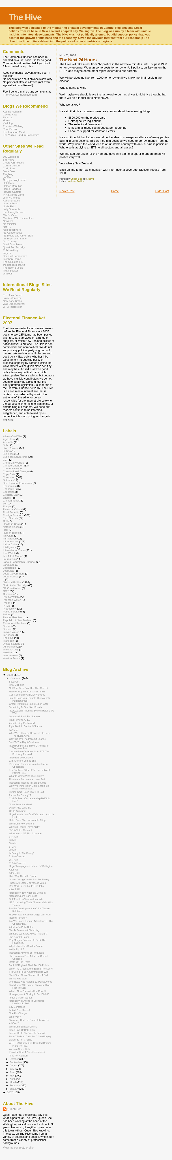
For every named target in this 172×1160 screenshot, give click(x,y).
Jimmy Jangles (11, 197)
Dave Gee (9, 171)
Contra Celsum (11, 165)
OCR (6, 591)
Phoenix (7, 602)
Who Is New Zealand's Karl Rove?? (27, 991)
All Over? (14, 1023)
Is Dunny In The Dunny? (21, 853)
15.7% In (13, 859)
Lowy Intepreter (12, 297)
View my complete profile (18, 1147)
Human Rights (11, 532)
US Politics (9, 646)
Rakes (6, 614)
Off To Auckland (17, 811)
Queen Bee (14, 1109)
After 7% (13, 869)
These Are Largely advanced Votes (27, 883)
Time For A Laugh (18, 1055)
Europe (7, 506)
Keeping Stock (11, 200)
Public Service (11, 611)
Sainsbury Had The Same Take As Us (29, 1020)
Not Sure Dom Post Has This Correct (28, 688)
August (14, 1065)
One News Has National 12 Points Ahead (30, 981)
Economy (8, 488)
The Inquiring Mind (14, 131)
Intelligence (9, 547)
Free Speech (10, 518)
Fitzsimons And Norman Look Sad (27, 779)
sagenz (7, 253)
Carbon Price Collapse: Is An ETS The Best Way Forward (29, 753)
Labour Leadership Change (19, 561)
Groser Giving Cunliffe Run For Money (29, 879)
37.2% (12, 846)
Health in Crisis (12, 523)
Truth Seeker (10, 270)
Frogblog (8, 174)
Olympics (8, 593)
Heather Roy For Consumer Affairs (27, 691)
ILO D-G (13, 729)
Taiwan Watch (11, 631)
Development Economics (17, 483)
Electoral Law (11, 494)
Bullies (7, 450)
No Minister (9, 223)
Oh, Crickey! (10, 241)
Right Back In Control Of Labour (26, 726)
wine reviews (10, 655)
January (14, 1088)
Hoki (5, 529)
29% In (12, 849)
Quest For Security (14, 247)
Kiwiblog (8, 123)
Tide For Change (18, 1013)
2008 (10, 674)
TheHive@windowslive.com (20, 94)
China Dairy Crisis (13, 462)
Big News (8, 159)
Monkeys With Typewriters (18, 218)
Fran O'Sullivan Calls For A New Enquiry (30, 1036)
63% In (12, 840)
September (16, 1062)
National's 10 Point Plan (21, 757)
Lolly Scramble (11, 209)
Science (7, 629)
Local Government (13, 573)
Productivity (10, 608)
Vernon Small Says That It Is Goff (26, 792)
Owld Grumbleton (13, 244)
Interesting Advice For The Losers (26, 952)
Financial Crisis (12, 509)
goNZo (7, 177)
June (13, 1072)
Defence (8, 480)
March (13, 1082)
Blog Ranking (11, 447)
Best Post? (14, 681)
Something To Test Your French (25, 707)
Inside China (10, 544)
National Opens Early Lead (23, 896)
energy (7, 497)
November (16, 678)
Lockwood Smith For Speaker (24, 716)
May (12, 1075)
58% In (12, 843)
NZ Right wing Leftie (15, 238)
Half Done (9, 182)
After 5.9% (14, 873)
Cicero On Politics (13, 162)
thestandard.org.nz (14, 264)
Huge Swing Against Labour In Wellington (30, 866)
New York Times (12, 300)
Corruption (9, 477)
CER (6, 459)
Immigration (10, 538)
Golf (5, 520)
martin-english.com (14, 212)
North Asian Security (15, 585)
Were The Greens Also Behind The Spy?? (31, 968)
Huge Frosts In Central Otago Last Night (30, 914)
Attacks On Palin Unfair (21, 927)
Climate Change (12, 465)
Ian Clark (8, 535)
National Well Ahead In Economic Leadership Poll (26, 1002)
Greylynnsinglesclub (14, 180)
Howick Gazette (12, 191)
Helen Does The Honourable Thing (27, 820)
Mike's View (10, 215)
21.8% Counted (17, 856)
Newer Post (66, 191)
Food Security (11, 512)
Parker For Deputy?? (20, 795)
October (14, 1059)
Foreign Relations (13, 515)
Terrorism (8, 634)
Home (115, 191)
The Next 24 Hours (19, 937)
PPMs (6, 605)
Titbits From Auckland (20, 804)
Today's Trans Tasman (20, 997)
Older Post (162, 191)
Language (9, 564)
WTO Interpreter (12, 306)
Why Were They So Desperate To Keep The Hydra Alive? (29, 734)
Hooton (7, 120)
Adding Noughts (12, 111)
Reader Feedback (13, 617)
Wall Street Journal (14, 303)
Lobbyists (8, 570)
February (15, 1085)
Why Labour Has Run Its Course (26, 946)
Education (9, 491)
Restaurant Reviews (14, 623)
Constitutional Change (16, 471)
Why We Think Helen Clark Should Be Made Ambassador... (29, 787)
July (12, 1068)
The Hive (25, 17)
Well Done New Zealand (21, 823)
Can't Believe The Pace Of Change (27, 739)
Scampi (7, 626)
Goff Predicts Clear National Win (26, 899)
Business (8, 453)
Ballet (6, 445)
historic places (11, 526)
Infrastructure (10, 541)
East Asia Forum (12, 295)
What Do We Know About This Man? (28, 933)
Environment (10, 500)
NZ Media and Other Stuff (18, 235)
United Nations (11, 643)
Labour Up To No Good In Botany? (27, 1033)
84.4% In (13, 836)
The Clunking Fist (13, 261)
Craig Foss (9, 168)
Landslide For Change (20, 1039)
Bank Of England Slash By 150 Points (29, 965)
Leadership (9, 567)
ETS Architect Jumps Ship (22, 760)
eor (5, 503)
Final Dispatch (16, 684)
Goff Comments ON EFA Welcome (27, 694)
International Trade (14, 550)
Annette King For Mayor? (22, 723)
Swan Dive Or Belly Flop (22, 1030)
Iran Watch (9, 553)
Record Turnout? (18, 917)
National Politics (76, 181)
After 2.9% (14, 889)
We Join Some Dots (19, 1049)
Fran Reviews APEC (19, 719)
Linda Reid (9, 206)
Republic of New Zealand (17, 620)
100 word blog (11, 156)
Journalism (9, 558)
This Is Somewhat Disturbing (24, 930)
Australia (8, 442)
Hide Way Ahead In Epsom (23, 876)
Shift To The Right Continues (24, 742)
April (12, 1079)
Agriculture (9, 439)
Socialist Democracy (15, 255)
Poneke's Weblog (13, 126)
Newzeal (8, 220)
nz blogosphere (12, 229)
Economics (9, 485)
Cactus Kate (10, 114)
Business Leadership (15, 456)
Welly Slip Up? (16, 949)
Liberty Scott (10, 203)
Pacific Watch (11, 596)
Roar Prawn (10, 129)
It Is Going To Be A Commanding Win (28, 971)
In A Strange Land (13, 194)
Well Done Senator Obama (23, 1026)
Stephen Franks (12, 258)
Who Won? (15, 1016)
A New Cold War (12, 436)
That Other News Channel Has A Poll (28, 975)
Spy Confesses (17, 1006)
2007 (10, 1092)
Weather (8, 652)
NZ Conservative (12, 232)
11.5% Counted (17, 863)
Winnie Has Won (18, 978)
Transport (8, 640)
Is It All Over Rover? (19, 1010)
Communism (10, 468)
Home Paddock (12, 188)
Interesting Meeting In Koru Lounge (27, 782)
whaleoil (7, 273)
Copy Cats (9, 474)
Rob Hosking (10, 250)
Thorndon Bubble (13, 267)
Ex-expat (8, 117)
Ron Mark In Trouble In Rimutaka (26, 886)
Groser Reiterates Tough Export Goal (28, 704)
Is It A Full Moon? (13, 556)
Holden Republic (12, 185)
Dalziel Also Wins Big (20, 807)
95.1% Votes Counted (20, 830)
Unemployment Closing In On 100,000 (29, 994)
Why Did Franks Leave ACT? (24, 827)
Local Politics (10, 576)
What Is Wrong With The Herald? (26, 776)
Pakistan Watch (12, 599)
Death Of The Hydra (19, 962)
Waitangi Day (10, 649)
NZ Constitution (12, 588)
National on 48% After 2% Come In (27, 892)
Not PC (7, 226)
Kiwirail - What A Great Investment (27, 1052)
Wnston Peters (11, 658)
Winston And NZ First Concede (25, 833)
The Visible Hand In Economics (21, 134)
